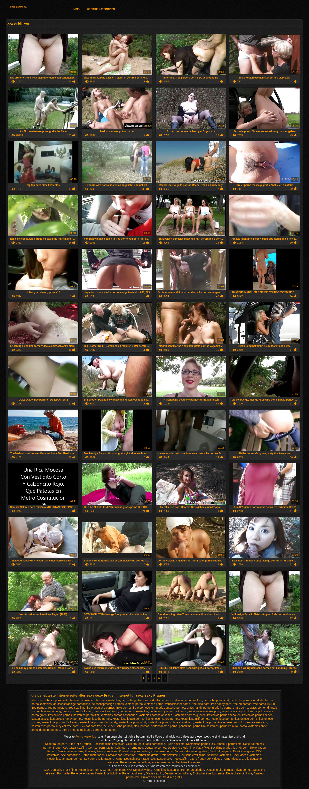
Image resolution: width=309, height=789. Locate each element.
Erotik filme (70, 769)
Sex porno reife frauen (98, 758)
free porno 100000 (264, 704)
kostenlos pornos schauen (224, 715)
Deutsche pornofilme (178, 773)
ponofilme (185, 726)
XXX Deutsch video (138, 769)
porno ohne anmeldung (76, 729)
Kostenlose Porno (89, 769)
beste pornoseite (58, 700)
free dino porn (200, 704)
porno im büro (229, 726)
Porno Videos (231, 758)
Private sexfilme (151, 777)
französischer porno (177, 704)
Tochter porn (240, 747)
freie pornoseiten (143, 707)
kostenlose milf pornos (195, 718)
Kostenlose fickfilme (108, 773)
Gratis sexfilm (77, 747)
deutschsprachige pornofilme (71, 704)
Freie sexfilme (175, 744)
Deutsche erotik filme (181, 747)
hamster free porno (106, 711)
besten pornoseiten (82, 700)
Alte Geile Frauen (80, 744)
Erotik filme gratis (220, 751)
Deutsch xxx (132, 758)
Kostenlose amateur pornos (64, 758)
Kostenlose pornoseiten (134, 751)
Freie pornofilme (107, 751)
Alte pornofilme (70, 755)
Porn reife (63, 773)
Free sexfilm (180, 758)
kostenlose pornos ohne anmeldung (170, 722)
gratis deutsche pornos (170, 707)
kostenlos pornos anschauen (119, 715)
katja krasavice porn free (237, 711)
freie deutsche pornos (101, 707)
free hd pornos (242, 704)
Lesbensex (164, 758)
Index (76, 9)
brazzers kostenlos (108, 700)
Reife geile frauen (82, 773)
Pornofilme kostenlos (166, 769)
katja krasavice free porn (204, 711)
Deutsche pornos (155, 747)
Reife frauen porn (56, 744)
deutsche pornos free (188, 700)
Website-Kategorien (101, 9)
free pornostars (57, 707)
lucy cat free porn (67, 726)
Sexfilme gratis (172, 777)
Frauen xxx (60, 747)
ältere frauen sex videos (205, 758)
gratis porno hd (259, 707)
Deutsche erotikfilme (192, 755)
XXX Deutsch (52, 769)
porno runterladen (104, 729)
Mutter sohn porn (117, 747)
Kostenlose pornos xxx (200, 744)
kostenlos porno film (86, 715)
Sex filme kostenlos (187, 762)
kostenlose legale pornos (128, 718)
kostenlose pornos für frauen (60, 722)
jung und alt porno (175, 711)
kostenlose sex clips (254, 722)
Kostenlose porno (162, 751)
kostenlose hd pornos (97, 718)
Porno (118, 758)
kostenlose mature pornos (162, 718)
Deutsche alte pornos (219, 769)
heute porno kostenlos (134, 711)
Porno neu (136, 747)
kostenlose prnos (229, 722)
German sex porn (114, 769)
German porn (96, 747)
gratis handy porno (199, 707)
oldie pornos (141, 726)
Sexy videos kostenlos (246, 755)
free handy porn (221, 704)
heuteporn (156, 711)
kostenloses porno (43, 726)
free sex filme (77, 707)
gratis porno (240, 707)
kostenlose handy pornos (66, 718)
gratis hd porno (221, 707)
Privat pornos (243, 769)
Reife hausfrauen (133, 773)
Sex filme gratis (221, 747)
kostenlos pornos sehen (257, 715)
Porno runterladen (93, 755)
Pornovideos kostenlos (120, 755)
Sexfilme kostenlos (219, 755)
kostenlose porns (205, 722)
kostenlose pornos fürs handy (98, 722)
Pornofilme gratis (147, 755)
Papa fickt (202, 747)
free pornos (38, 707)
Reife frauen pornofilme (135, 762)
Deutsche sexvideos (70, 751)
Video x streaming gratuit (191, 751)
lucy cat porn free (91, 726)
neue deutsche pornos (118, 726)
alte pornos (38, 700)
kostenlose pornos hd (132, 722)
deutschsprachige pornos (108, 704)
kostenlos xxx (40, 718)
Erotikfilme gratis (243, 751)
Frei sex (90, 751)
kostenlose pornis (246, 718)
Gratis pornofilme (154, 744)
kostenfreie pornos (60, 715)
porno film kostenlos (206, 726)
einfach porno (134, 704)
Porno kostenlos (86, 736)
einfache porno (153, 704)
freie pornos (124, 707)
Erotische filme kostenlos (108, 744)
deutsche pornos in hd (245, 700)
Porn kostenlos (18, 7)
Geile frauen (134, 744)
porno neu (53, 729)
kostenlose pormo (222, 718)
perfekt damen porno (164, 726)
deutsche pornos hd (216, 700)
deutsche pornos (163, 700)
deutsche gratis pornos (136, 700)
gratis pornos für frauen (77, 711)
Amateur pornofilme (228, 744)
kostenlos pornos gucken (190, 715)
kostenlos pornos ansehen (155, 715)
